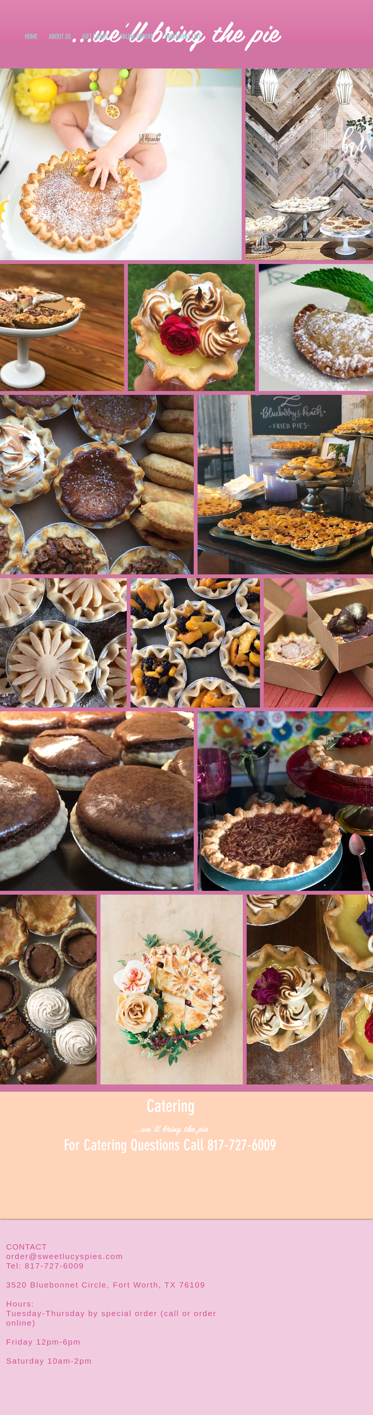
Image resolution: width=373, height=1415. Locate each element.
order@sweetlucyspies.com (64, 1256)
